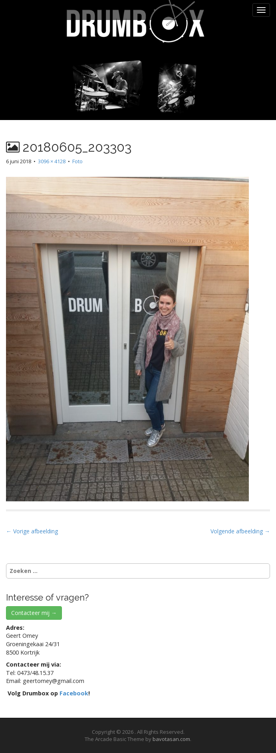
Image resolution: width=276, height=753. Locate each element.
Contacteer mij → (34, 613)
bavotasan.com (171, 739)
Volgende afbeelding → (240, 531)
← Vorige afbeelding (32, 531)
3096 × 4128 (52, 161)
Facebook (74, 693)
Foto (77, 161)
